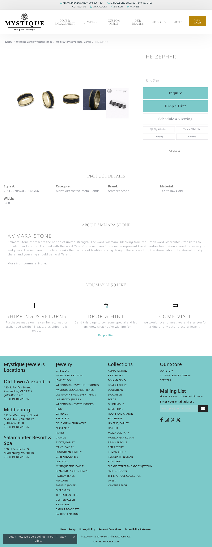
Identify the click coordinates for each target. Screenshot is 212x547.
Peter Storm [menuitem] (116, 447)
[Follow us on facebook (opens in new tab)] (161, 420)
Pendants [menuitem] (62, 480)
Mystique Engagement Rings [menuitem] (75, 389)
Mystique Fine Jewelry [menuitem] (70, 466)
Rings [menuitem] (59, 409)
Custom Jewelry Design (175, 375)
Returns (192, 136)
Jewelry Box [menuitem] (64, 380)
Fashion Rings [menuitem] (65, 475)
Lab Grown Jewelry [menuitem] (68, 399)
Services (165, 380)
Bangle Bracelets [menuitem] (67, 509)
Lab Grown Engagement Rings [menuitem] (76, 394)
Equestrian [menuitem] (115, 389)
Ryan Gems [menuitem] (115, 461)
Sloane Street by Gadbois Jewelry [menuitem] (130, 466)
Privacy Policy (87, 529)
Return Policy (68, 529)
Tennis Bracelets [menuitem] (67, 495)
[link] (82, 3)
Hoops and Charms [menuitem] (120, 413)
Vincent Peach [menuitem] (117, 485)
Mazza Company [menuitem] (118, 432)
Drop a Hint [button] (175, 105)
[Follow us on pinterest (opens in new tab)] (172, 420)
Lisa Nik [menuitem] (113, 428)
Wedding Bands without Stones (34, 41)
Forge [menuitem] (112, 399)
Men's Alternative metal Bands (73, 41)
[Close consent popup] (74, 537)
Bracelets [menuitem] (62, 418)
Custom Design (114, 22)
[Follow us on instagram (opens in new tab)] (167, 420)
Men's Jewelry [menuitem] (65, 447)
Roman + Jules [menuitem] (117, 452)
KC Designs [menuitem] (115, 418)
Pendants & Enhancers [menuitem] (71, 423)
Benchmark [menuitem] (115, 375)
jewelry (8, 41)
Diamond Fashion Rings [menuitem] (71, 471)
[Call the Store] (14, 395)
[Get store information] (16, 399)
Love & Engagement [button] (65, 22)
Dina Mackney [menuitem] (117, 380)
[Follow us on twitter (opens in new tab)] (178, 420)
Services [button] (159, 22)
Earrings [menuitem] (62, 413)
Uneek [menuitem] (112, 480)
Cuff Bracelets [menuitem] (66, 499)
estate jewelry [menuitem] (65, 442)
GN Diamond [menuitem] (116, 404)
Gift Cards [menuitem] (63, 490)
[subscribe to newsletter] (203, 408)
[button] (78, 7)
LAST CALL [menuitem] (62, 461)
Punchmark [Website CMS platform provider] (113, 541)
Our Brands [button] (138, 22)
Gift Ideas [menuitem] (62, 370)
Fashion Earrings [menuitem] (67, 514)
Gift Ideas (197, 21)
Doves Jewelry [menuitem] (117, 385)
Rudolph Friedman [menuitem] (120, 456)
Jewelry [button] (90, 22)
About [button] (178, 22)
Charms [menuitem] (61, 437)
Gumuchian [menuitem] (115, 409)
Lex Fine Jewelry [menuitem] (118, 423)
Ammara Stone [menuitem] (117, 370)
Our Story (167, 370)
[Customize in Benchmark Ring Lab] (117, 103)
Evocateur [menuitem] (115, 394)
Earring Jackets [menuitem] (66, 485)
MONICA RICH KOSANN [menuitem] (69, 375)
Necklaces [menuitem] (63, 428)
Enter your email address (177, 401)
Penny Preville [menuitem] (117, 442)
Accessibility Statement (138, 529)
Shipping (159, 136)
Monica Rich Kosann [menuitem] (121, 437)
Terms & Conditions (110, 529)
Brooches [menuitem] (62, 504)
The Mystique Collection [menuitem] (124, 475)
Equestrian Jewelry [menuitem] (69, 452)
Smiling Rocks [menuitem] (117, 471)
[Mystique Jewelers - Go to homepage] (26, 22)
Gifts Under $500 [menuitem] (67, 456)
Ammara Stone (118, 191)
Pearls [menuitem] (60, 432)
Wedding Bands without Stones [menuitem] (77, 385)
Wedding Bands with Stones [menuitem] (75, 404)
